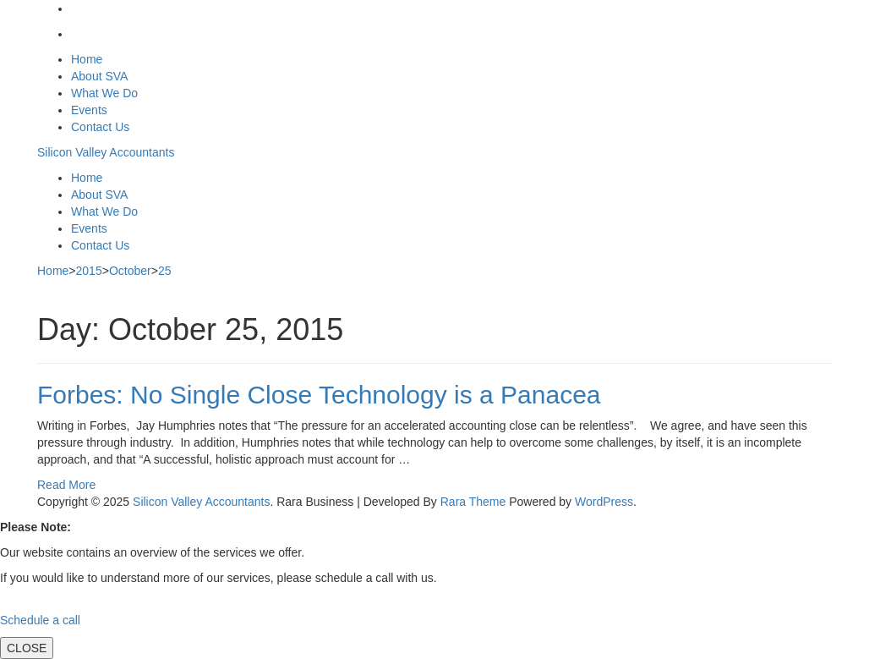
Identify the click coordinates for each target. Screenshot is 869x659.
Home (86, 59)
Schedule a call (40, 620)
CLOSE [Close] (26, 648)
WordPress (604, 501)
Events (89, 110)
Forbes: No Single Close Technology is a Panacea (319, 395)
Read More (66, 485)
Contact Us (100, 127)
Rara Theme (473, 501)
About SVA (99, 76)
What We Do (104, 93)
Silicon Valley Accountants (105, 152)
